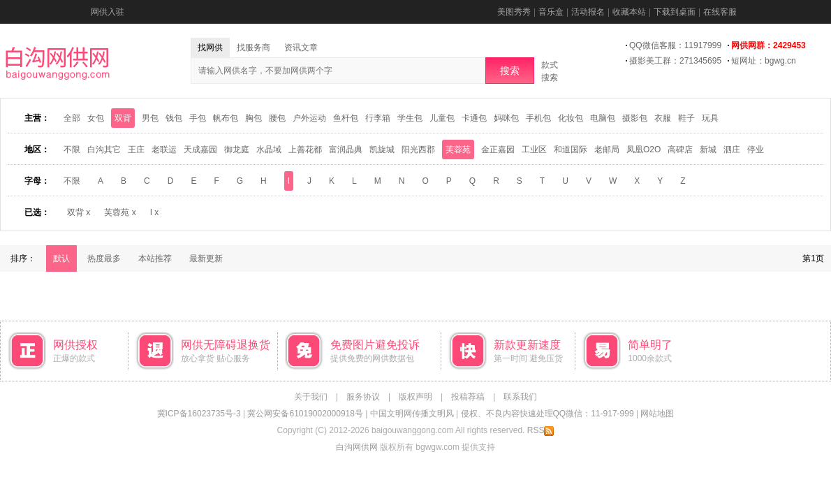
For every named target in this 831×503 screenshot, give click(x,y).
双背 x (78, 212)
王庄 (136, 149)
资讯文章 (301, 47)
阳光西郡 (418, 149)
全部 (72, 118)
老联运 (164, 149)
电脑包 (602, 118)
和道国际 (570, 149)
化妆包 (570, 118)
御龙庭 (236, 149)
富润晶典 (345, 149)
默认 (61, 258)
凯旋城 (382, 149)
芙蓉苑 (458, 149)
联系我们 (520, 397)
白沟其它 (104, 149)
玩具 (710, 118)
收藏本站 (629, 12)
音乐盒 (551, 12)
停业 (755, 149)
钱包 (174, 118)
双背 (123, 118)
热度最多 (104, 258)
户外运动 (309, 118)
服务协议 (363, 397)
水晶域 (268, 149)
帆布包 (225, 118)
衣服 (662, 118)
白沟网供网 (357, 447)
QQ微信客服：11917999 (675, 45)
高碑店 (680, 149)
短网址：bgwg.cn (763, 61)
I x (154, 212)
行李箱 (377, 118)
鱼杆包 (345, 118)
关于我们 (311, 397)
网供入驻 (107, 12)
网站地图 (657, 413)
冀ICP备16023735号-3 (199, 413)
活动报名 (588, 12)
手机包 (538, 118)
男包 (150, 118)
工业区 (534, 149)
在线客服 (720, 12)
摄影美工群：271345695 (675, 61)
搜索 (510, 70)
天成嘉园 (200, 149)
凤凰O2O (643, 149)
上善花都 (305, 149)
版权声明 (415, 397)
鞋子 (686, 118)
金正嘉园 (498, 149)
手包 (197, 118)
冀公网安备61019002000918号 (304, 413)
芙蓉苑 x (119, 212)
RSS (540, 430)
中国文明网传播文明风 (412, 413)
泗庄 (731, 149)
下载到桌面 (675, 12)
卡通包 (474, 118)
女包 (95, 118)
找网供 (210, 47)
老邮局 (606, 149)
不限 (72, 149)
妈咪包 (506, 118)
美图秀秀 (514, 12)
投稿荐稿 (468, 397)
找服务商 (253, 47)
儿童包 (442, 118)
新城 (708, 149)
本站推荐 (155, 258)
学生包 (409, 118)
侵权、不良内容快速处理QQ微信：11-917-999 (547, 413)
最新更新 (206, 258)
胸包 (253, 118)
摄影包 (634, 118)
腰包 (277, 118)
